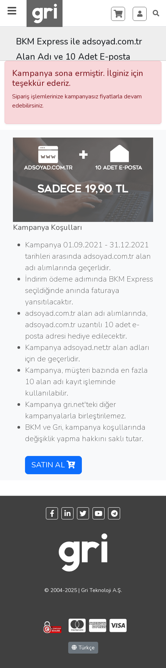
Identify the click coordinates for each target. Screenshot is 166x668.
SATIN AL (53, 465)
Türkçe (83, 647)
